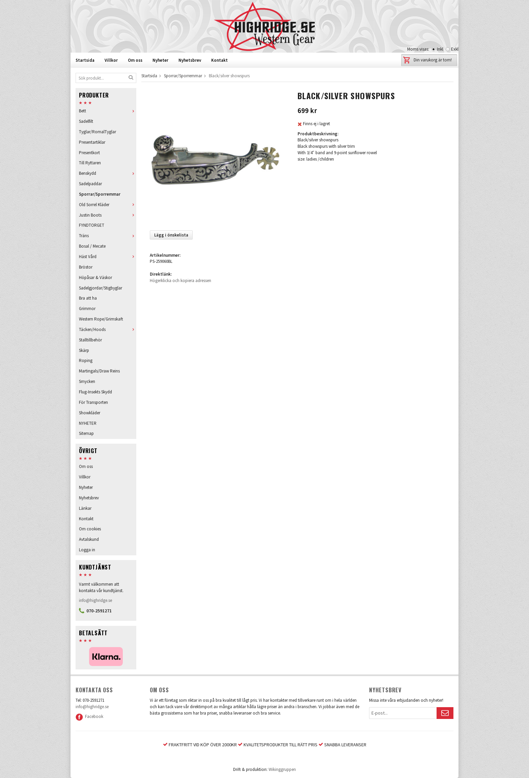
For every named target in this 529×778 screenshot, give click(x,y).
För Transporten (93, 402)
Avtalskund (89, 539)
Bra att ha (88, 298)
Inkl (440, 49)
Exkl (454, 49)
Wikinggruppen (282, 769)
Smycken (87, 381)
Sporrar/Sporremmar (99, 194)
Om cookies (90, 529)
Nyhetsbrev (189, 60)
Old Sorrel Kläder (107, 204)
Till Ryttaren (90, 163)
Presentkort (89, 153)
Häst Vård (107, 256)
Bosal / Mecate (92, 246)
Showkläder (89, 413)
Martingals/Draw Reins (99, 371)
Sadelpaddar (90, 184)
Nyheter (160, 60)
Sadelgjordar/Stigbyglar (100, 288)
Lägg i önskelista (171, 235)
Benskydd (107, 173)
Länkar (85, 508)
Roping (85, 360)
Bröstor (85, 267)
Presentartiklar (92, 142)
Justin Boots (107, 215)
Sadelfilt (86, 121)
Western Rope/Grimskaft (101, 319)
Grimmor (87, 308)
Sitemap (86, 433)
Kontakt (219, 60)
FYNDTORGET (91, 225)
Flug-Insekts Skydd (95, 392)
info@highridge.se (95, 600)
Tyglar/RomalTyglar (97, 132)
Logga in (87, 550)
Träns (107, 236)
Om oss (135, 60)
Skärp (84, 350)
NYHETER (87, 423)
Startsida (85, 60)
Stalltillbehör (90, 340)
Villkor (111, 60)
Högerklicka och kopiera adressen (180, 280)
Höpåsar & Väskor (95, 277)
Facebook (89, 716)
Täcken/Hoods (107, 329)
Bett (107, 111)
